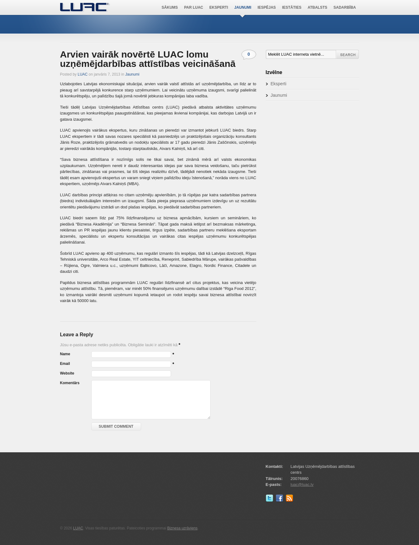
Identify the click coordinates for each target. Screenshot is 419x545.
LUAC (85, 7)
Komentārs (70, 383)
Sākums (170, 7)
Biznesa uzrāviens (182, 528)
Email (65, 363)
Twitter (271, 500)
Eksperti (218, 7)
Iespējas (267, 7)
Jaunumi (242, 7)
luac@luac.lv (302, 484)
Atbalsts (317, 7)
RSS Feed (291, 500)
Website (67, 373)
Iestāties (291, 7)
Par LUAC (193, 7)
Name (65, 354)
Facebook (281, 500)
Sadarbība (345, 7)
